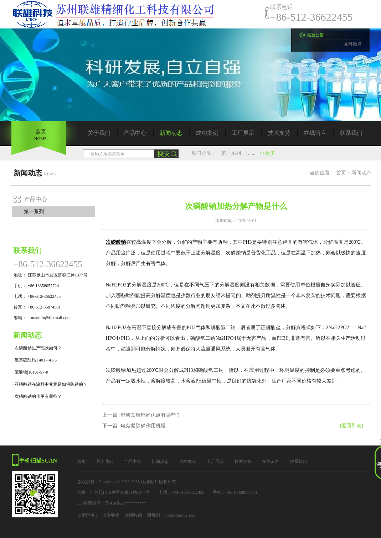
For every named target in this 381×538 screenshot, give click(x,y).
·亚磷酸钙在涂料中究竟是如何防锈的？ (50, 384)
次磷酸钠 (133, 515)
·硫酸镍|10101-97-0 (31, 372)
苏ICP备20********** (125, 503)
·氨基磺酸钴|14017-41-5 (35, 360)
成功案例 (207, 133)
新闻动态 (171, 133)
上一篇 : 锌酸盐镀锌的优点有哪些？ (141, 415)
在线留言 (315, 133)
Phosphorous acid (180, 515)
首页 (341, 172)
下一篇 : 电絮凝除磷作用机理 (134, 425)
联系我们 (351, 133)
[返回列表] (351, 425)
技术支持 (279, 133)
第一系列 (231, 153)
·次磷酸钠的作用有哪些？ (38, 396)
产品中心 (135, 133)
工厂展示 (243, 133)
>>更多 (267, 153)
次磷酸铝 (110, 515)
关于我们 (99, 133)
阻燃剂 (153, 515)
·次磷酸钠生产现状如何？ (38, 348)
